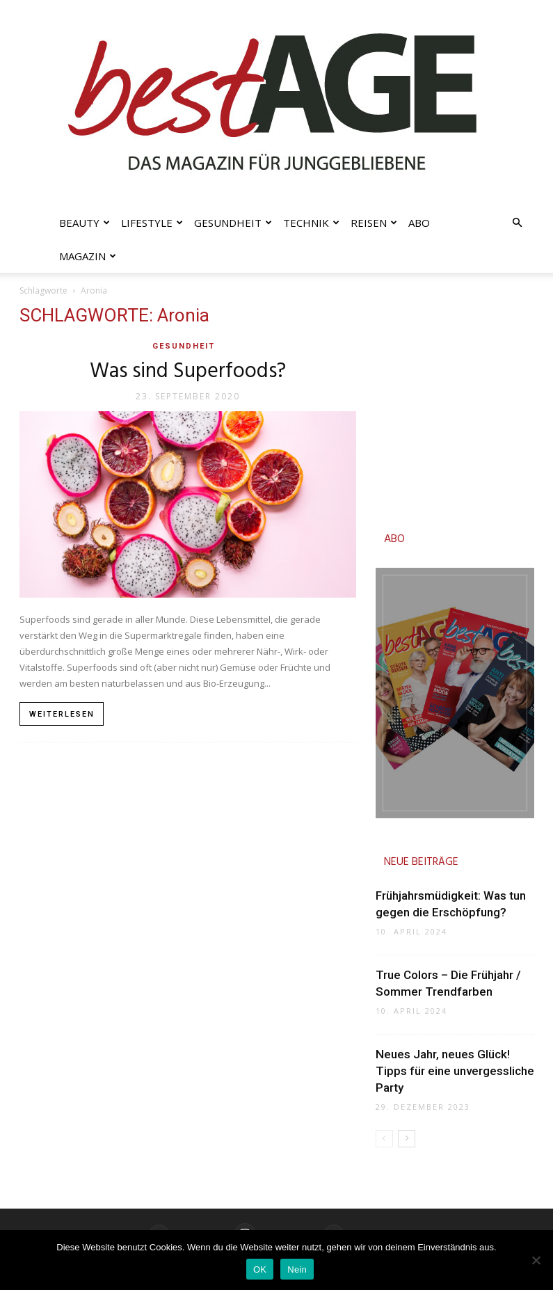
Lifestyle (152, 223)
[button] (517, 223)
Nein (297, 1269)
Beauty (84, 223)
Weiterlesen (62, 714)
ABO (394, 539)
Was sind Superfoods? (188, 371)
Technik (311, 223)
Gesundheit (233, 223)
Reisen (374, 223)
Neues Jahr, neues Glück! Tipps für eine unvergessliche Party (455, 1070)
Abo (419, 223)
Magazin (87, 256)
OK (259, 1269)
